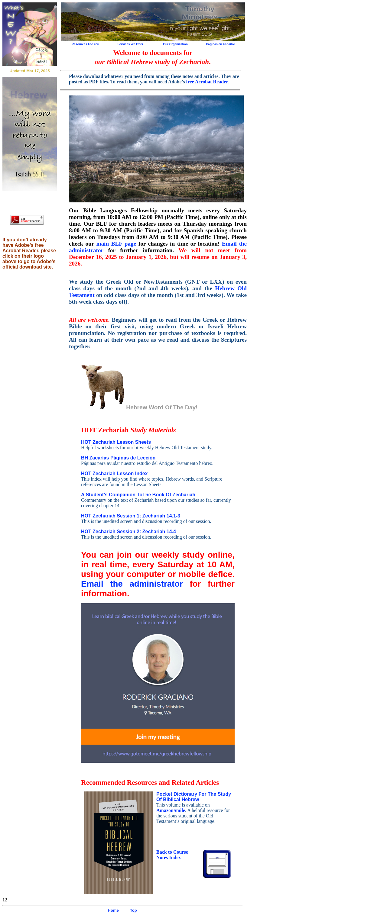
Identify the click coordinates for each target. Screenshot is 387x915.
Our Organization (175, 44)
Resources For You (85, 44)
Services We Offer (130, 44)
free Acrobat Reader (207, 81)
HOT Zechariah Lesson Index (114, 473)
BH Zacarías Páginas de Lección (118, 457)
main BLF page (116, 243)
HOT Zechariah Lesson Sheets (116, 442)
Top (133, 910)
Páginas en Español (220, 44)
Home (113, 910)
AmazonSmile (170, 810)
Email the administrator (132, 583)
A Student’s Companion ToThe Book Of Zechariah (138, 494)
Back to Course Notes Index (172, 854)
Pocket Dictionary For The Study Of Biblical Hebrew (193, 796)
